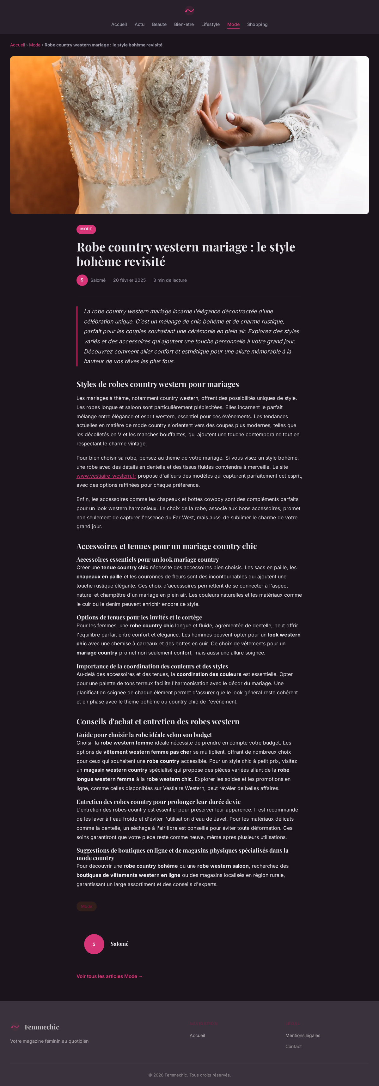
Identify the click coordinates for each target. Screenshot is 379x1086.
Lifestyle (210, 24)
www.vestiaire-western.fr (106, 476)
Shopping (257, 24)
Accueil (119, 24)
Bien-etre (184, 24)
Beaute (159, 24)
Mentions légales (302, 1035)
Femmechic (34, 1027)
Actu (139, 24)
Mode (233, 24)
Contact (293, 1046)
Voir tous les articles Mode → (109, 976)
